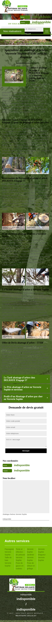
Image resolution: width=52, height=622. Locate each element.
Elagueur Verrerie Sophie (42, 557)
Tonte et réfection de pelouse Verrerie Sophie (20, 554)
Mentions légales (25, 616)
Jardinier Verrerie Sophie (30, 557)
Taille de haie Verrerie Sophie (8, 561)
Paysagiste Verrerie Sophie (9, 552)
